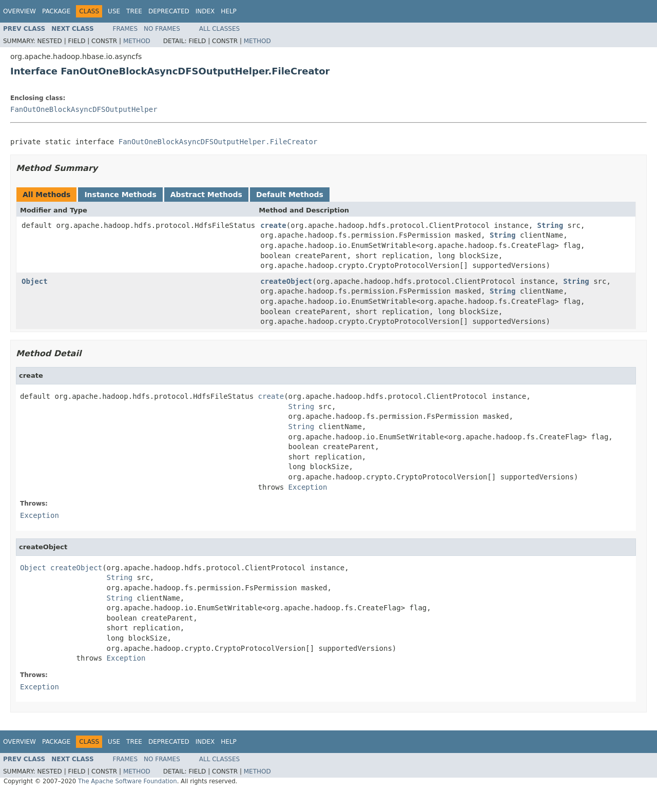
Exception (307, 487)
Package (56, 11)
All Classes (219, 28)
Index (205, 11)
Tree (134, 11)
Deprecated (168, 11)
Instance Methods (120, 194)
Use (114, 11)
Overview (19, 11)
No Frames (162, 28)
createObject (286, 281)
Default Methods (289, 194)
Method (136, 41)
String (550, 225)
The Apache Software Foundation (127, 781)
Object (35, 281)
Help (229, 11)
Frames (125, 28)
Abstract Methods (206, 194)
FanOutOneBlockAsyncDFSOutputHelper (84, 109)
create (273, 225)
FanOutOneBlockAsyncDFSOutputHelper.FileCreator (218, 142)
